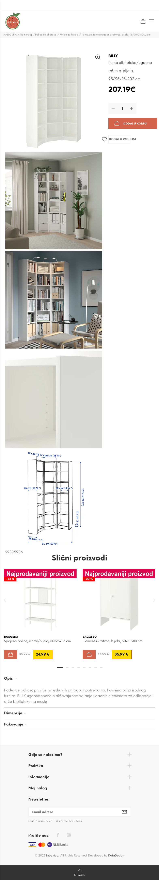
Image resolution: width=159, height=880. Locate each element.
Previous (5, 600)
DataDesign (116, 855)
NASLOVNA (10, 34)
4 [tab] (78, 667)
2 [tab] (67, 667)
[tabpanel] (40, 610)
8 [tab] (101, 667)
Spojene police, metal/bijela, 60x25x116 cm (37, 641)
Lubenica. (52, 855)
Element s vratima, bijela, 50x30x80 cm (112, 641)
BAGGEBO (11, 636)
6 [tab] (90, 667)
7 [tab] (95, 667)
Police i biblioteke (45, 34)
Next (154, 600)
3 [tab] (73, 667)
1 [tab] (60, 667)
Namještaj (26, 34)
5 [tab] (84, 667)
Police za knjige (69, 34)
